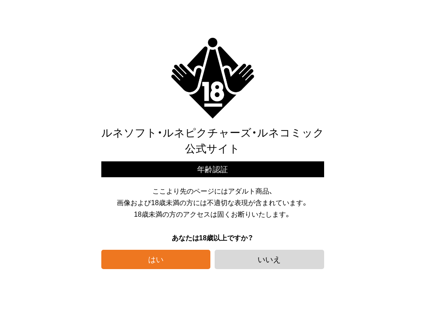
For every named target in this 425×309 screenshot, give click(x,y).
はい (156, 259)
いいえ (269, 259)
